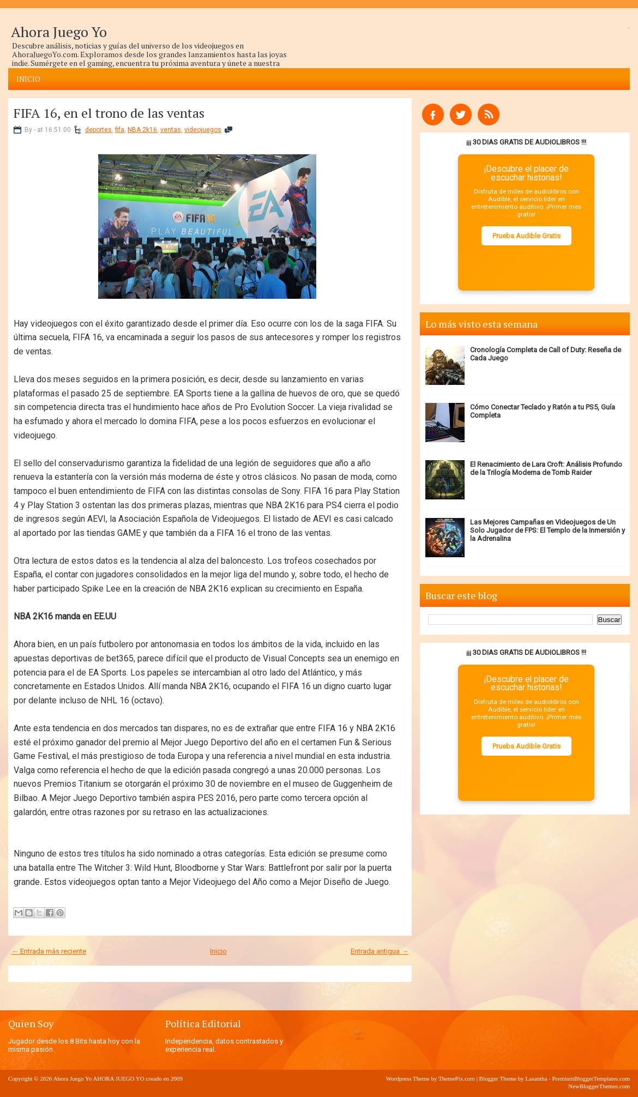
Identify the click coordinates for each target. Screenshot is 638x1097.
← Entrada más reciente (48, 951)
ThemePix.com (456, 1078)
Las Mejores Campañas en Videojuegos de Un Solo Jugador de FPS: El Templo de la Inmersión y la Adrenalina (547, 530)
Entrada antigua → (379, 951)
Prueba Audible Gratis (526, 236)
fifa (119, 130)
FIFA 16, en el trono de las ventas (109, 112)
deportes (98, 130)
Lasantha (536, 1078)
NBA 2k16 (142, 130)
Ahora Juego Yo (59, 31)
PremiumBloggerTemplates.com (591, 1078)
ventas (170, 130)
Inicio (28, 79)
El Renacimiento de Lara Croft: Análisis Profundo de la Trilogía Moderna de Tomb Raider (546, 468)
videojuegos (202, 130)
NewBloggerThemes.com (599, 1086)
